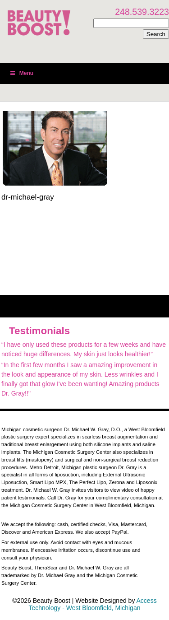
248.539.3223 (142, 12)
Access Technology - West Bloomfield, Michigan (93, 604)
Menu (21, 73)
